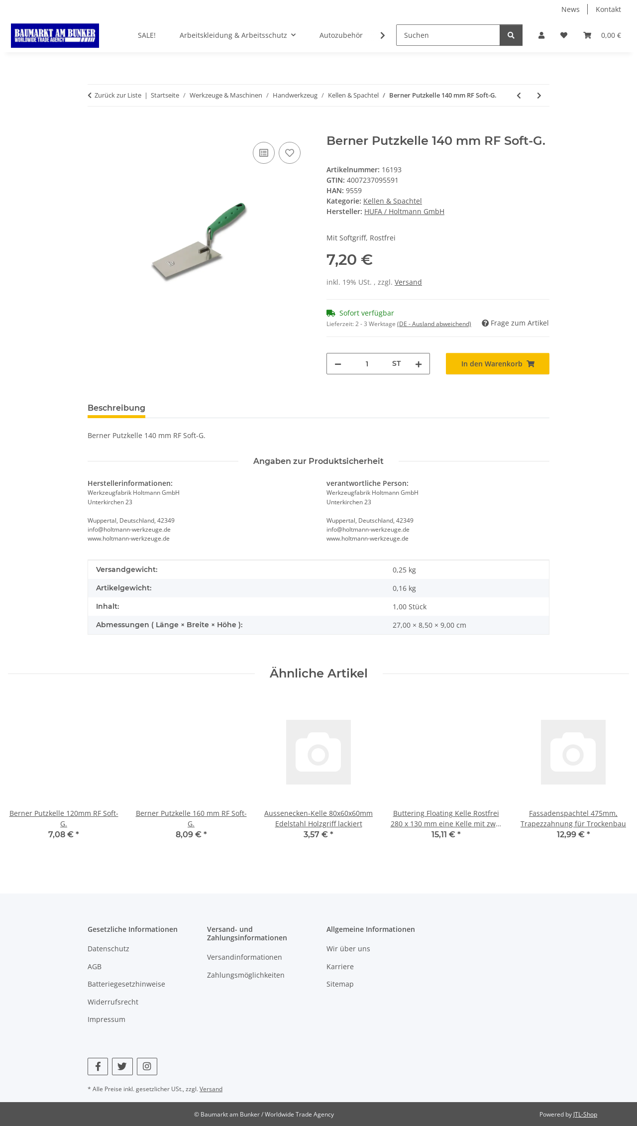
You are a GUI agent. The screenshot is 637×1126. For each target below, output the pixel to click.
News (570, 9)
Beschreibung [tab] (116, 408)
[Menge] (366, 363)
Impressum (106, 1019)
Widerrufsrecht (113, 1002)
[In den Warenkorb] (96, 128)
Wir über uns (348, 948)
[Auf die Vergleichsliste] (264, 153)
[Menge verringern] (338, 363)
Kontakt (608, 9)
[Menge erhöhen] (418, 363)
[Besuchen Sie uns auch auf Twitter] (122, 1066)
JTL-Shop (585, 1114)
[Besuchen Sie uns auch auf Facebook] (98, 1066)
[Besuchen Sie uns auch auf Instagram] (147, 1066)
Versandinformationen (244, 957)
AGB (95, 966)
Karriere (340, 966)
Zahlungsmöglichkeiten (246, 975)
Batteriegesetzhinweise (126, 984)
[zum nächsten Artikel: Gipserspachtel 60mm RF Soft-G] (539, 95)
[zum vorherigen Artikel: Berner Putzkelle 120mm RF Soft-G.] (519, 95)
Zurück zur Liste (118, 95)
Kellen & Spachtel (392, 201)
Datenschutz (108, 948)
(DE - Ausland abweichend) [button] (434, 324)
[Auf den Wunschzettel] (290, 153)
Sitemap (340, 984)
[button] (541, 35)
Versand (408, 282)
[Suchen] (448, 35)
